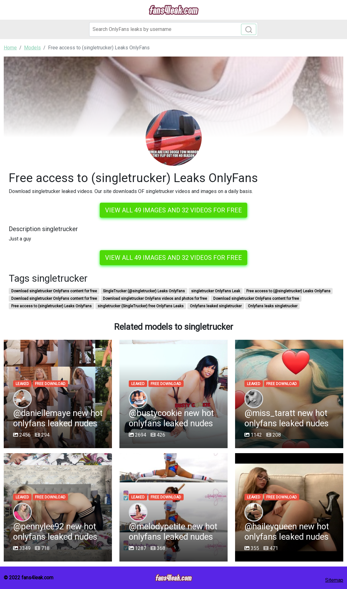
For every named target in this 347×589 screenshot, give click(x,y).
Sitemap (334, 580)
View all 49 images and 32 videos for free (173, 210)
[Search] (173, 29)
